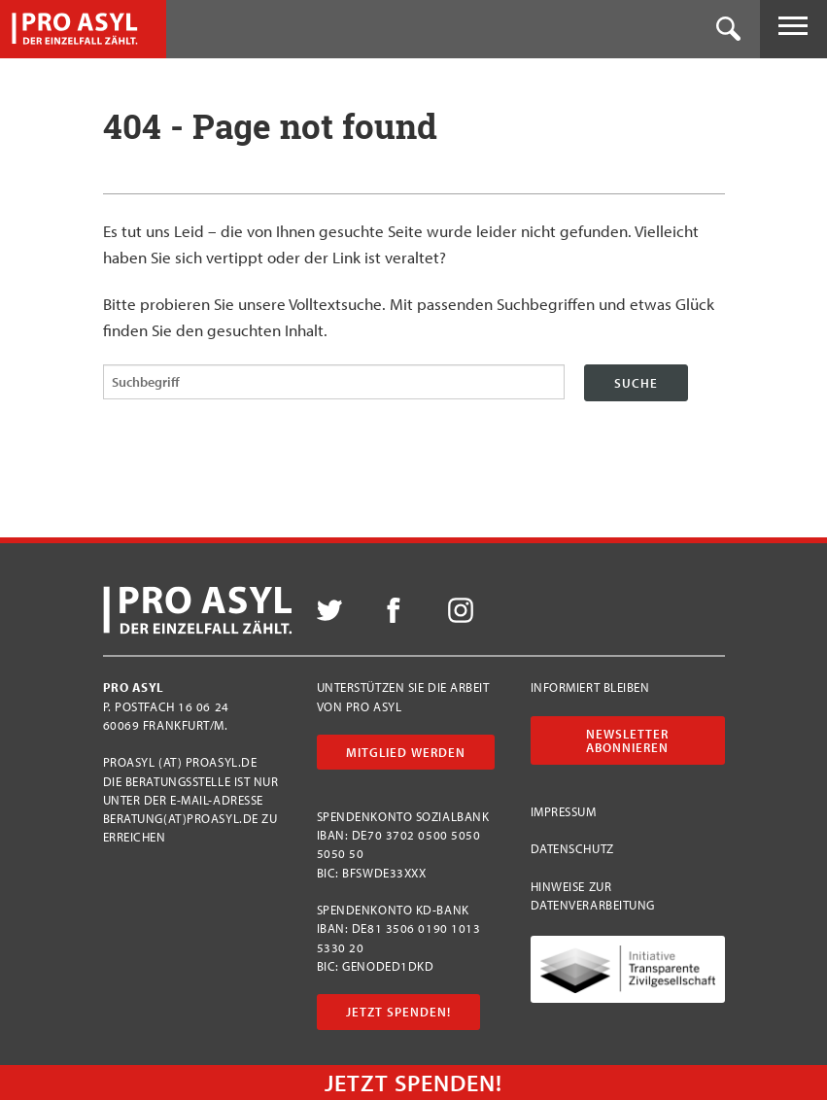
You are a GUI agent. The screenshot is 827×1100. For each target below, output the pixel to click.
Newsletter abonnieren (627, 740)
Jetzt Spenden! (398, 1011)
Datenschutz (572, 848)
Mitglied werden (405, 752)
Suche (636, 383)
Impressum (564, 811)
